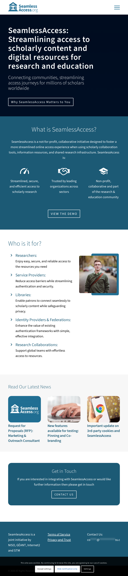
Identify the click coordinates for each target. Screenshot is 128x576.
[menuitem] (116, 7)
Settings (87, 569)
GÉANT (21, 545)
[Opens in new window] (64, 214)
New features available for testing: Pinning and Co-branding (63, 433)
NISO (11, 545)
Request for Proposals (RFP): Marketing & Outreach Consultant (24, 433)
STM (17, 550)
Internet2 (33, 545)
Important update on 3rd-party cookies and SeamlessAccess (103, 430)
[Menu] (116, 7)
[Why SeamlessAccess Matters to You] (40, 102)
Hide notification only (67, 569)
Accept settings (44, 569)
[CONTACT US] (64, 494)
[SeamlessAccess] (23, 7)
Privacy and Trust (59, 540)
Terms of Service (59, 534)
